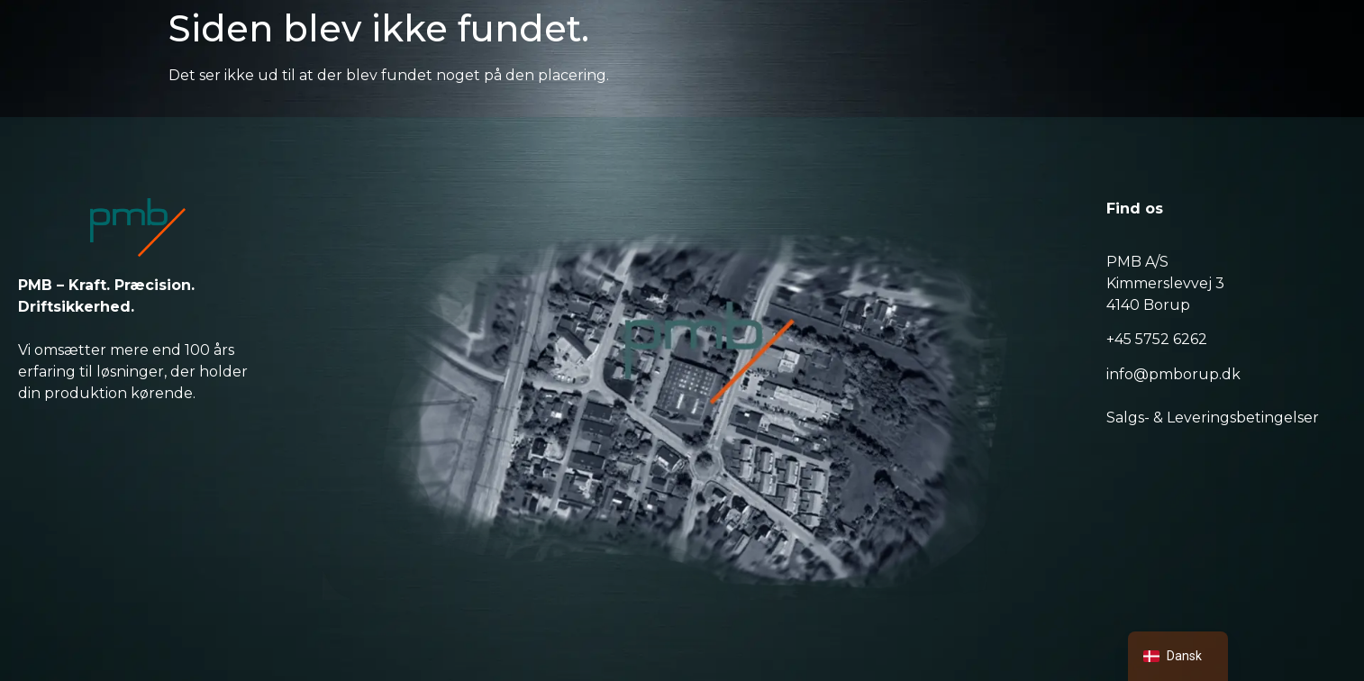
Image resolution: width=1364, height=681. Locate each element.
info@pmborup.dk (1173, 374)
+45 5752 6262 (1156, 339)
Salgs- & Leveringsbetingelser (1212, 417)
